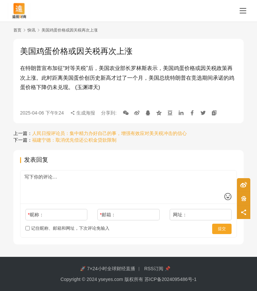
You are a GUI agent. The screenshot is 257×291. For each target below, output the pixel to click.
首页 (17, 30)
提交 (222, 228)
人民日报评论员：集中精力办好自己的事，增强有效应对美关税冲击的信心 (109, 133)
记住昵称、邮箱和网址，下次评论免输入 (67, 228)
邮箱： (108, 214)
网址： (180, 214)
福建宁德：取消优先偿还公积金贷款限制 (74, 140)
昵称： (36, 214)
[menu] (243, 11)
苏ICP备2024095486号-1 (171, 279)
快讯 (31, 30)
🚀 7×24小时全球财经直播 (107, 268)
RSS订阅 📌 (157, 268)
